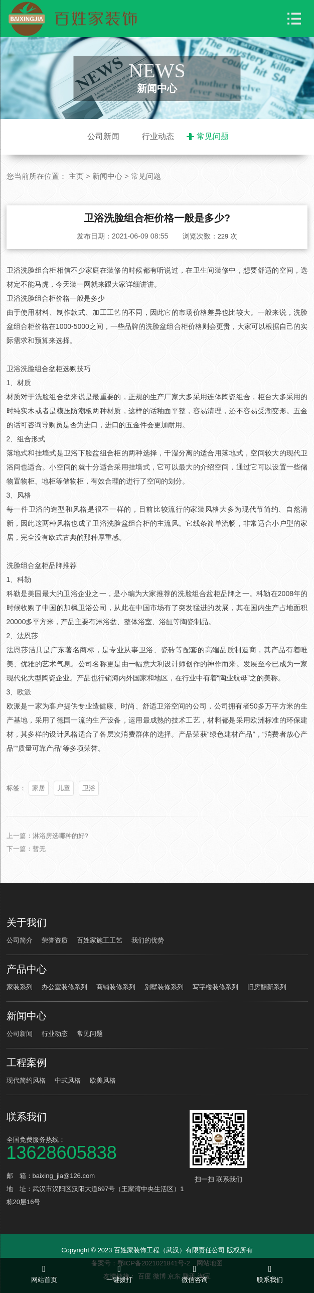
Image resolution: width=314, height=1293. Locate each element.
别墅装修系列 (164, 987)
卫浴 (88, 797)
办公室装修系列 (64, 987)
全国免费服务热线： (97, 1147)
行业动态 (158, 136)
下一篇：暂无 (26, 858)
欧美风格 (103, 1080)
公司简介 (20, 940)
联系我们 (27, 1116)
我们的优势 (147, 940)
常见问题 (213, 136)
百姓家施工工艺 (99, 940)
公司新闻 (103, 136)
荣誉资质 (55, 940)
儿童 (63, 797)
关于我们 (27, 922)
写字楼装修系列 (215, 987)
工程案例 (27, 1062)
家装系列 (20, 987)
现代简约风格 (26, 1080)
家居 (38, 797)
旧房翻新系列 (266, 987)
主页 (76, 176)
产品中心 (27, 969)
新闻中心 (107, 176)
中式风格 (68, 1080)
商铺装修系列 (115, 987)
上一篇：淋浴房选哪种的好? (47, 845)
